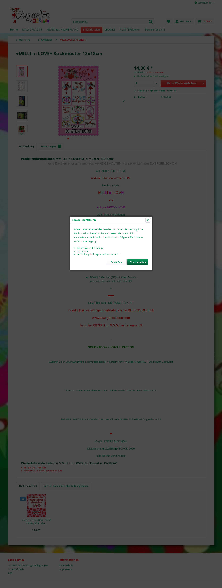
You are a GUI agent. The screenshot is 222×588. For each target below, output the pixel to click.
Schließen (116, 77)
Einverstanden (138, 77)
